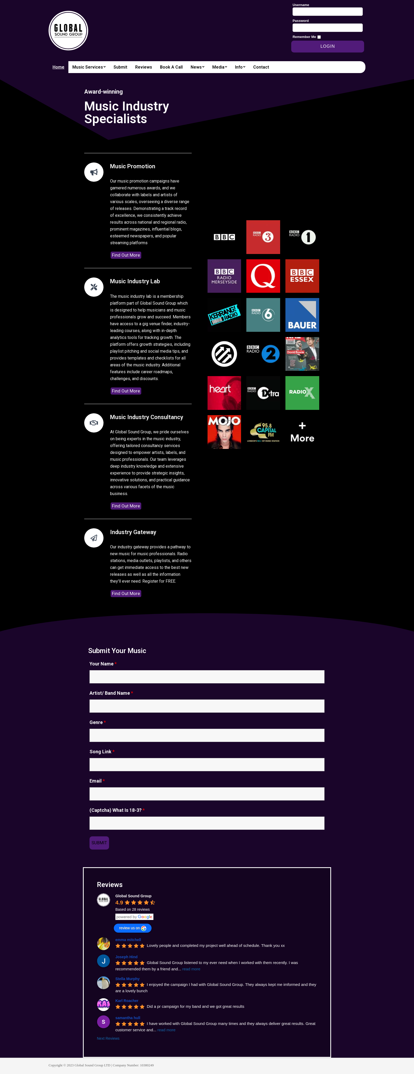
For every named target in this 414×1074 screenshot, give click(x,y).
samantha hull (127, 1018)
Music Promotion (132, 166)
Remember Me (304, 37)
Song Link (102, 751)
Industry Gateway (133, 532)
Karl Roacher (126, 1001)
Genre (98, 722)
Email (97, 781)
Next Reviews (108, 1038)
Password (301, 21)
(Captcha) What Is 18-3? (117, 810)
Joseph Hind (126, 957)
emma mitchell (128, 940)
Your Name (103, 664)
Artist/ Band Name (111, 693)
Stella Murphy (127, 979)
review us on (132, 928)
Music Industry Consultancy (146, 417)
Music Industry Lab (135, 281)
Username (301, 5)
